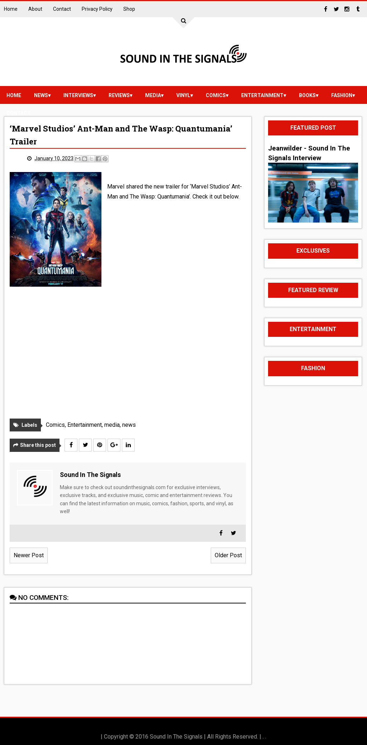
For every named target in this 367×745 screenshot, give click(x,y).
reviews (119, 95)
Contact (62, 9)
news (41, 95)
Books (307, 95)
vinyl (183, 95)
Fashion (341, 95)
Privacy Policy (97, 9)
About (35, 9)
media (153, 95)
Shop (129, 9)
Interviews (78, 95)
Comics (216, 95)
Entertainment (262, 95)
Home (11, 9)
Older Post (228, 555)
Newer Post (29, 555)
